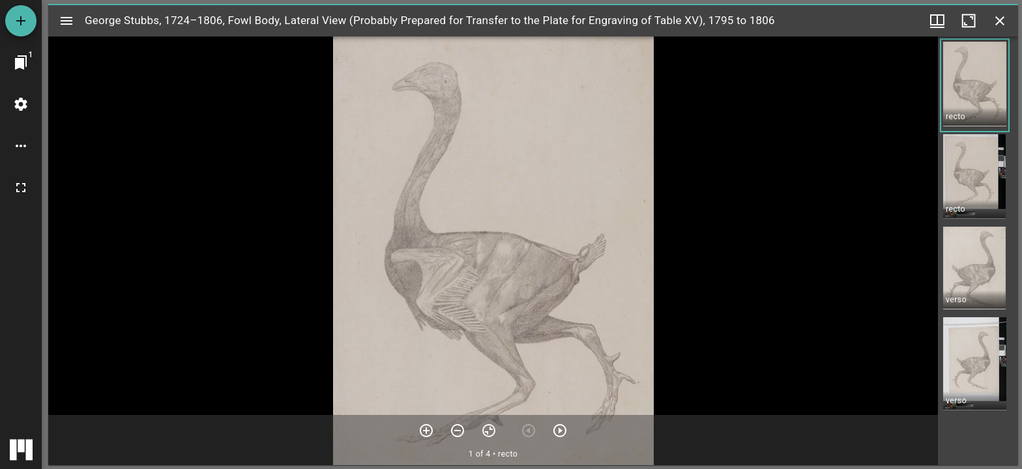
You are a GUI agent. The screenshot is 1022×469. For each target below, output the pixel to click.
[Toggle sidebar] (66, 20)
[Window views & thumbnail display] (937, 20)
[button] (974, 85)
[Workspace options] (20, 146)
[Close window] (999, 20)
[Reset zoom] (488, 430)
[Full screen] (20, 187)
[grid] (978, 250)
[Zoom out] (457, 430)
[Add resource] (20, 20)
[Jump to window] (20, 62)
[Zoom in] (426, 430)
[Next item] (560, 430)
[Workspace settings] (20, 104)
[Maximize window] (968, 20)
